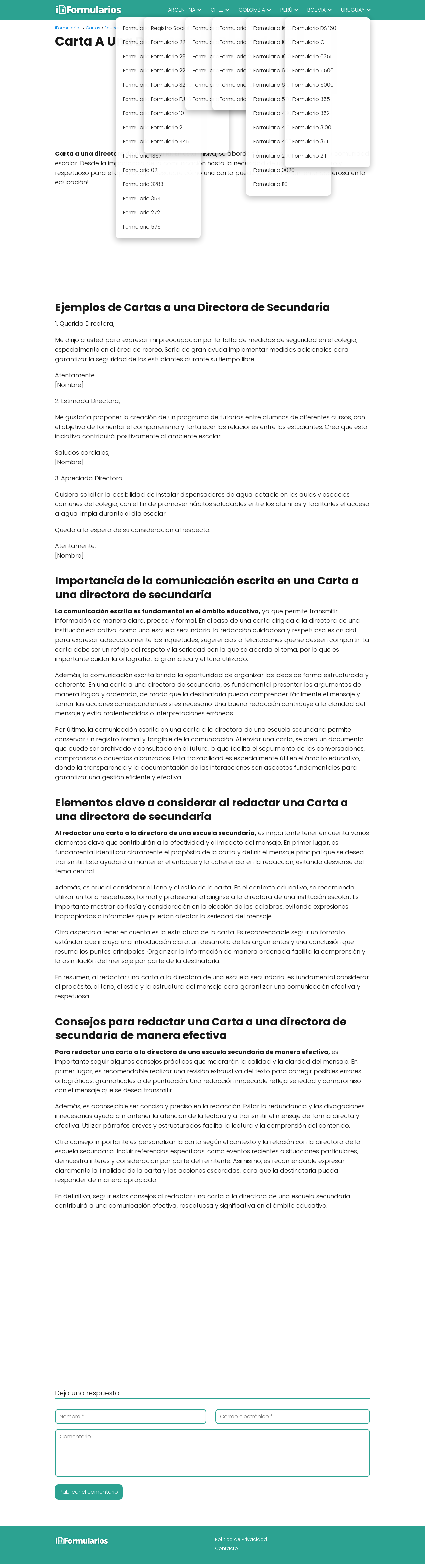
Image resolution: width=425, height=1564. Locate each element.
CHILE (217, 10)
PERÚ (286, 10)
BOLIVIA (316, 10)
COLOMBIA (252, 10)
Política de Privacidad (241, 1539)
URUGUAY (353, 10)
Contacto (226, 1548)
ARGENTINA (181, 10)
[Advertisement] (212, 99)
